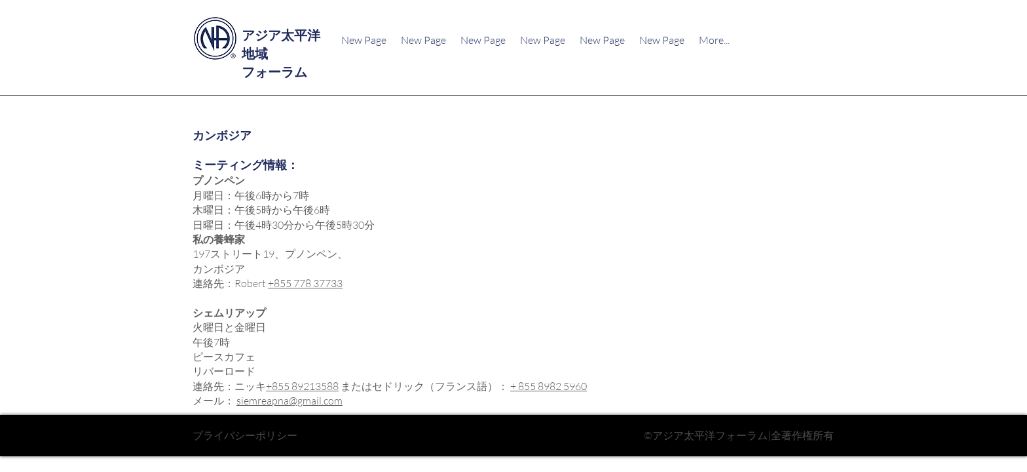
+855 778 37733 (305, 283)
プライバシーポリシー (245, 435)
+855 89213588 (302, 386)
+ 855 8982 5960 (548, 386)
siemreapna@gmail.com (289, 400)
